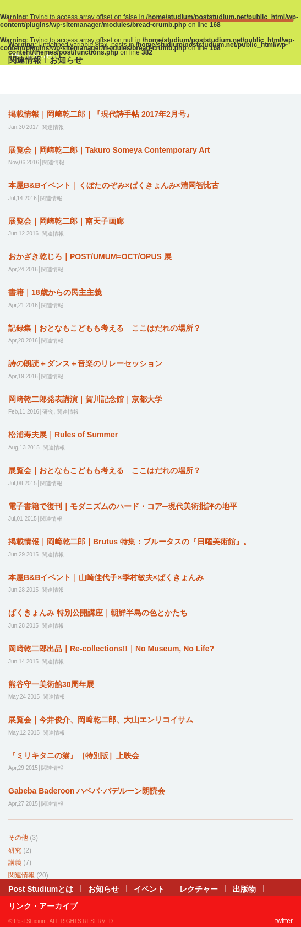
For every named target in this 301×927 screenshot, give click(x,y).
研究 (14, 850)
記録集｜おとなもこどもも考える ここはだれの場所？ (104, 328)
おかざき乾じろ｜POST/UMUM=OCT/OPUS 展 (90, 256)
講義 (14, 862)
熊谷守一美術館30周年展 (51, 684)
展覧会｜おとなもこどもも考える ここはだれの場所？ (104, 470)
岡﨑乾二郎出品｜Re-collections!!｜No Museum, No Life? (111, 648)
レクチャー (198, 889)
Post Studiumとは (40, 889)
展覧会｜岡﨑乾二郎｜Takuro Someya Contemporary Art (109, 150)
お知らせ (103, 889)
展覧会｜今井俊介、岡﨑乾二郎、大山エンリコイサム (100, 719)
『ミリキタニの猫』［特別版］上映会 (73, 755)
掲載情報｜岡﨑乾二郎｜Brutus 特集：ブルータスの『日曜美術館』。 (129, 541)
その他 (18, 838)
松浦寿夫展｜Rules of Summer (63, 434)
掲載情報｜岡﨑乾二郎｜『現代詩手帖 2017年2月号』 (101, 114)
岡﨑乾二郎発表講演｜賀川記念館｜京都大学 (85, 399)
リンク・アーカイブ (43, 906)
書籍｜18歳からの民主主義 (55, 292)
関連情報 (21, 875)
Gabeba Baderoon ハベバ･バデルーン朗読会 (86, 790)
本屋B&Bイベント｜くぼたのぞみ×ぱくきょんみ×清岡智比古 (113, 185)
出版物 (244, 889)
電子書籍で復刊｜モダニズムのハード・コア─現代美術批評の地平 (122, 506)
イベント (149, 889)
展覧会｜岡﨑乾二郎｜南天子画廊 (66, 221)
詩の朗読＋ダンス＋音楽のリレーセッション (85, 363)
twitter (284, 921)
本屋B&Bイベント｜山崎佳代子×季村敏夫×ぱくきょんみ (106, 577)
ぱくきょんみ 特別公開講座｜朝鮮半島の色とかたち (98, 612)
